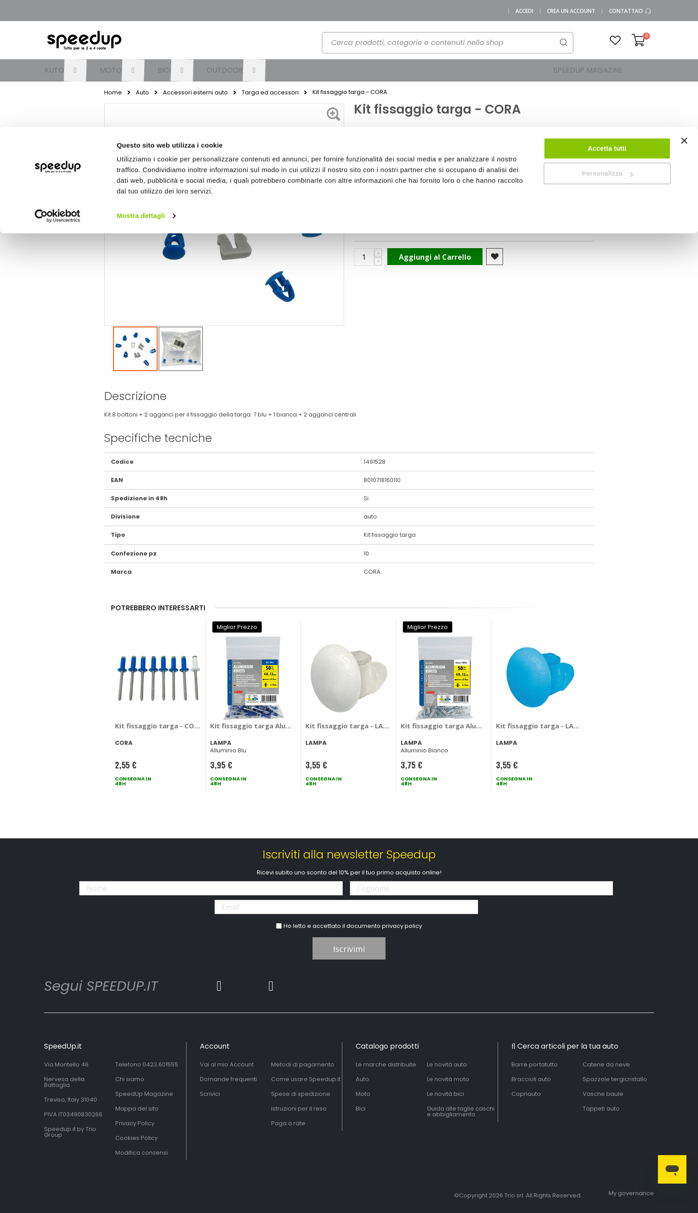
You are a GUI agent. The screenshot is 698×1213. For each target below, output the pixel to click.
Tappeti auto (601, 1108)
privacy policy (402, 926)
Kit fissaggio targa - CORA (158, 726)
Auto (362, 1079)
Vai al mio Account (227, 1064)
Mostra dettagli (141, 89)
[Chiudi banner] (684, 18)
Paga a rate (288, 1123)
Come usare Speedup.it (306, 1079)
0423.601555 (160, 1064)
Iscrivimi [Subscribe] (349, 948)
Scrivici (210, 1094)
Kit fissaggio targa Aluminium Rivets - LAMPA (253, 726)
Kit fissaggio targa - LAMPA (348, 726)
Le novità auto (447, 1064)
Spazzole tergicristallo (615, 1079)
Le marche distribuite (386, 1064)
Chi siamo (129, 1079)
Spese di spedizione (300, 1094)
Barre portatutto (534, 1064)
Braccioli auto (531, 1079)
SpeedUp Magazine (144, 1094)
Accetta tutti (607, 21)
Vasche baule (603, 1094)
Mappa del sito (136, 1108)
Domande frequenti (228, 1079)
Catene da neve (606, 1064)
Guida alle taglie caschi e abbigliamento (461, 1111)
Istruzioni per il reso (299, 1108)
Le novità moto (448, 1079)
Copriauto (526, 1094)
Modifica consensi (141, 1152)
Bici (360, 1108)
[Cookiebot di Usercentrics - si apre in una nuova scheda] (58, 89)
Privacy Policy (134, 1123)
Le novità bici (445, 1094)
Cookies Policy (136, 1138)
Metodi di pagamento (302, 1064)
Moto (363, 1094)
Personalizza (607, 47)
